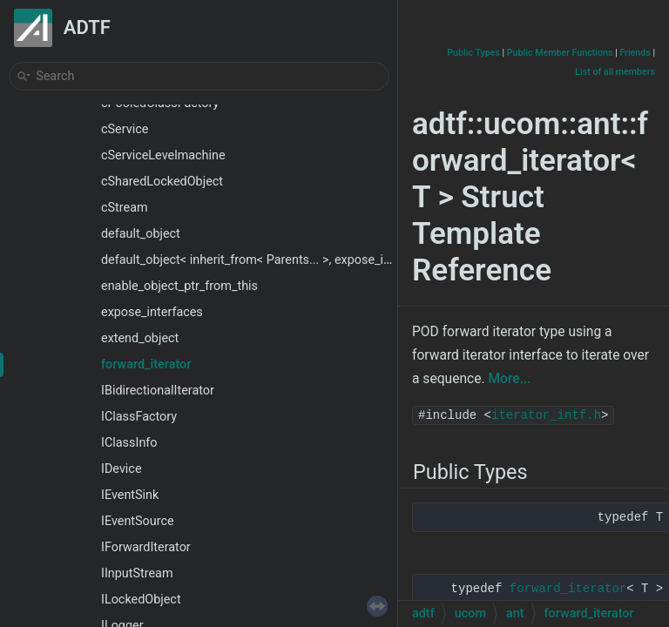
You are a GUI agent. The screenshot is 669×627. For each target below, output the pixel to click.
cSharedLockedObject (162, 181)
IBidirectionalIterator (157, 390)
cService (124, 129)
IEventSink (130, 495)
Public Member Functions (560, 52)
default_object (140, 233)
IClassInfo (129, 442)
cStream (124, 207)
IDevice (121, 469)
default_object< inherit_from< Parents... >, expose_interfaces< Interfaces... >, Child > (333, 260)
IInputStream (137, 573)
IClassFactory (139, 416)
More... (509, 379)
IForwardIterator (146, 547)
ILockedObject (141, 599)
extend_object (140, 338)
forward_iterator (146, 364)
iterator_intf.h (546, 415)
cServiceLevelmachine (163, 155)
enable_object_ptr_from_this (179, 286)
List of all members (615, 72)
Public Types (473, 52)
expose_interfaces (152, 312)
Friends (634, 52)
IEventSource (137, 521)
